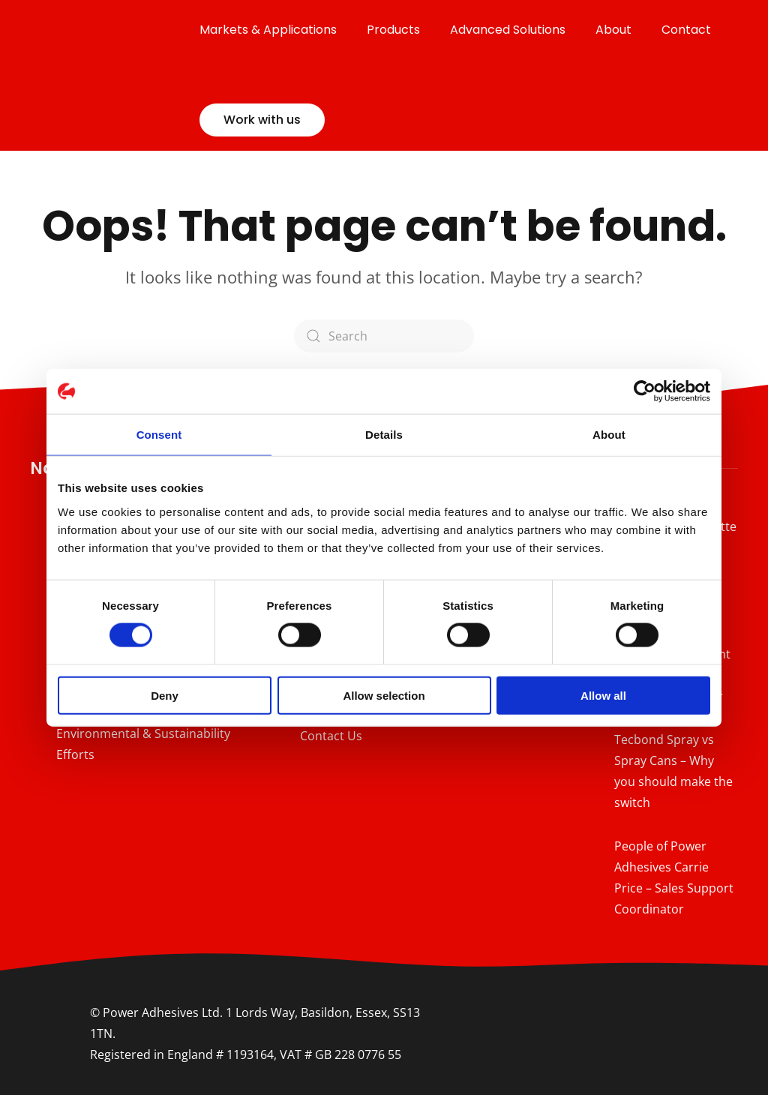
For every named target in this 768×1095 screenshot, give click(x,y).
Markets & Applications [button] (268, 29)
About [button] (614, 29)
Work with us (262, 119)
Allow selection (383, 694)
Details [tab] (384, 434)
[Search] (384, 336)
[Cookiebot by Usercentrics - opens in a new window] (644, 391)
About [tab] (609, 434)
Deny (164, 694)
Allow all (603, 694)
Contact (686, 29)
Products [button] (393, 29)
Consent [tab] (159, 434)
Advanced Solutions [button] (508, 29)
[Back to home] (115, 75)
